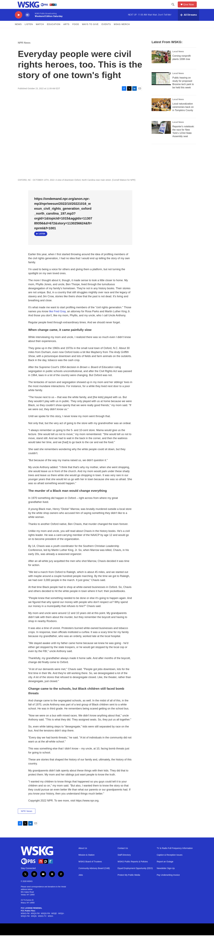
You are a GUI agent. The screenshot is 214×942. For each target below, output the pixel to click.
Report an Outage (165, 868)
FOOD (75, 31)
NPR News (24, 49)
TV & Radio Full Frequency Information (175, 855)
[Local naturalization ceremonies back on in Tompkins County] (161, 111)
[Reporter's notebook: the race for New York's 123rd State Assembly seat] (161, 134)
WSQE (54, 920)
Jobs (80, 882)
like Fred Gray (57, 318)
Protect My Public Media (129, 882)
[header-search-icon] (174, 8)
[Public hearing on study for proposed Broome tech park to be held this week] (161, 85)
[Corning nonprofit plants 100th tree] (161, 63)
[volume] (27, 21)
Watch (40, 31)
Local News (178, 58)
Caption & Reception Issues (169, 862)
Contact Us (123, 855)
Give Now (190, 7)
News (18, 31)
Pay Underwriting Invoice (168, 882)
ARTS (66, 31)
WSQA (61, 920)
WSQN (34, 923)
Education (53, 31)
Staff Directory (124, 862)
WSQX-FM (35, 920)
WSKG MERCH (122, 31)
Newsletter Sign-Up (166, 875)
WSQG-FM (45, 920)
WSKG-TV (42, 923)
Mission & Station (86, 862)
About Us (82, 855)
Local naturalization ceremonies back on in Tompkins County (183, 113)
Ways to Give (90, 31)
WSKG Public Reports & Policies (133, 868)
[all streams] (188, 22)
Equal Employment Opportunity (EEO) (135, 875)
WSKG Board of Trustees (90, 868)
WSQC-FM (25, 923)
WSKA (50, 923)
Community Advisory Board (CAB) (94, 875)
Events (106, 31)
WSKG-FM (25, 920)
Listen (29, 31)
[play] (18, 21)
